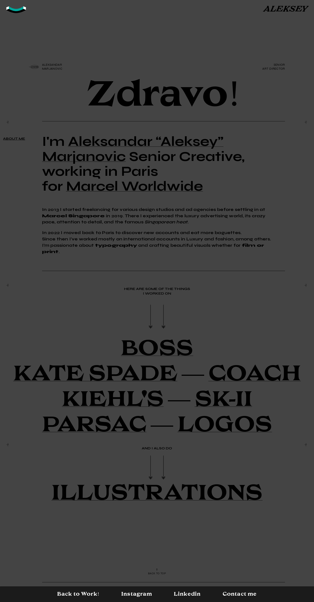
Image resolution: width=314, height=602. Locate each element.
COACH (254, 373)
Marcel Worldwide (134, 186)
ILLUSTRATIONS (157, 492)
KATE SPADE (95, 373)
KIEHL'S (113, 399)
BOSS (157, 348)
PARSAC (94, 424)
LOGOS (224, 424)
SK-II (223, 399)
